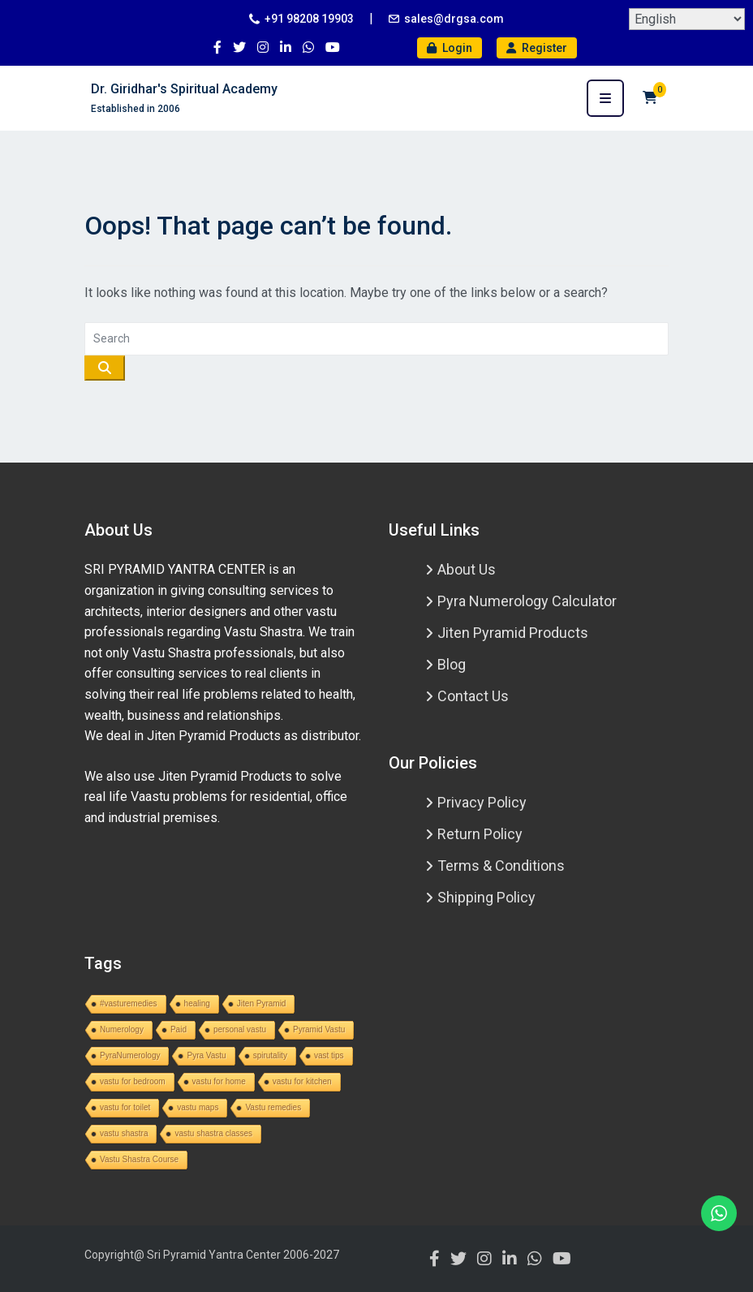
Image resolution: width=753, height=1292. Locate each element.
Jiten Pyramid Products (512, 632)
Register (536, 47)
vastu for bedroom (133, 1081)
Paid (178, 1029)
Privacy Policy (482, 802)
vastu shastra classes (213, 1133)
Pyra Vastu (206, 1055)
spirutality (270, 1055)
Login (449, 47)
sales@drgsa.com (454, 18)
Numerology (122, 1029)
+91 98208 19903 (309, 18)
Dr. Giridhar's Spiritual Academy (184, 89)
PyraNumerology (130, 1055)
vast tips (329, 1055)
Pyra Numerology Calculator (527, 600)
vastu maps (197, 1107)
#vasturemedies (128, 1003)
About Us (466, 569)
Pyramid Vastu (319, 1029)
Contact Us (473, 695)
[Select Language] (687, 19)
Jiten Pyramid (261, 1003)
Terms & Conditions (501, 865)
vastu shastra (124, 1133)
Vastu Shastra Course (139, 1159)
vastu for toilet (125, 1107)
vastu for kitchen (302, 1081)
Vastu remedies (273, 1107)
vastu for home (219, 1081)
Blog (451, 664)
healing (197, 1003)
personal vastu (239, 1029)
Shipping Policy (486, 897)
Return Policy (480, 833)
